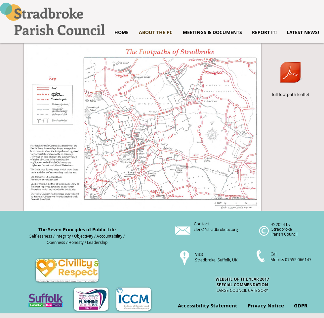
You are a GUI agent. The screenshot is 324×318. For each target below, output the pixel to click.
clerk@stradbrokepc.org (216, 229)
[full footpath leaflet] (290, 76)
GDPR (300, 305)
